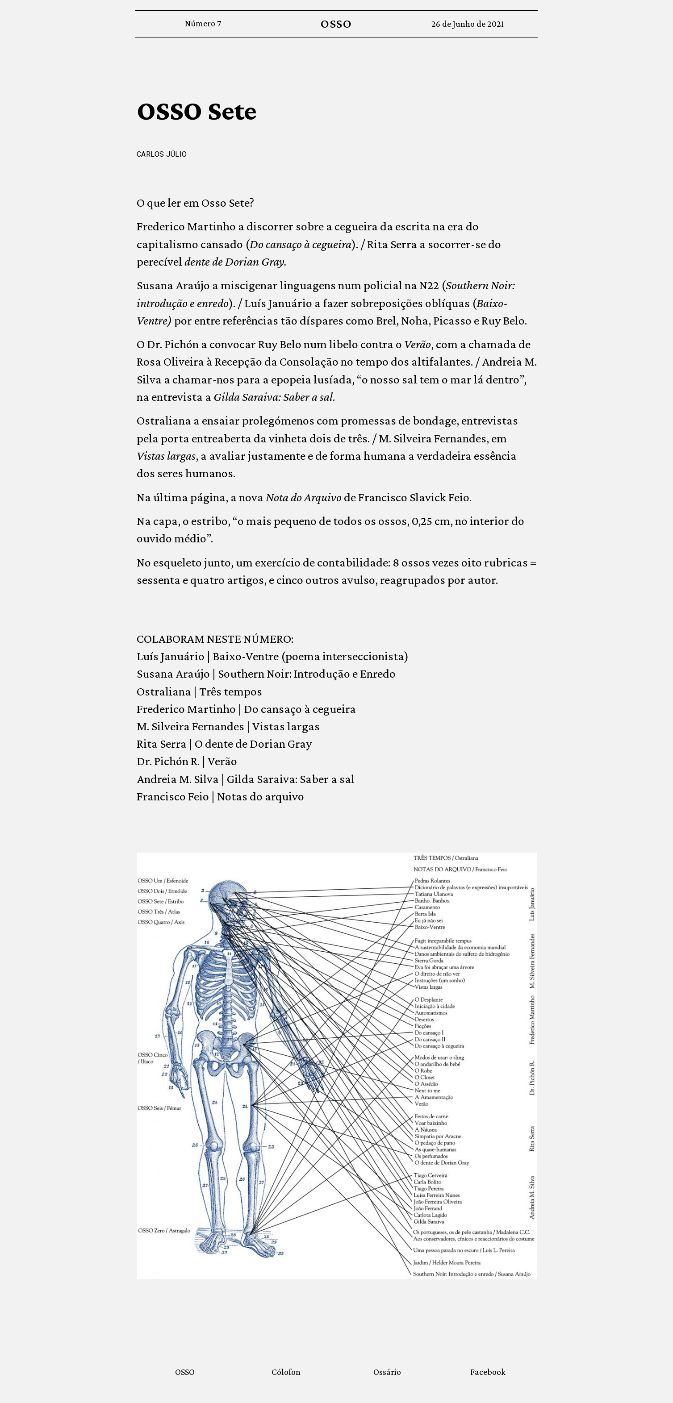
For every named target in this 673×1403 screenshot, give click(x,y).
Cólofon (286, 1372)
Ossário (387, 1372)
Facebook (488, 1372)
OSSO (336, 23)
